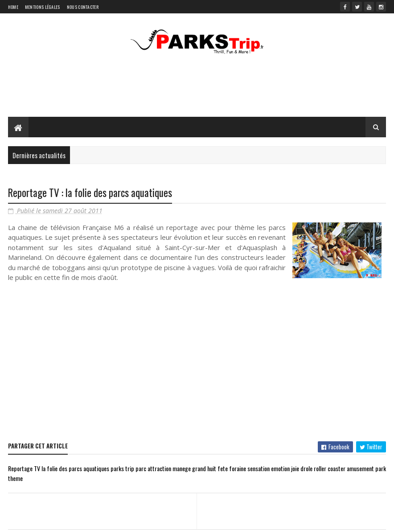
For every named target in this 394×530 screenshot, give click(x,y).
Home (13, 7)
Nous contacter (82, 7)
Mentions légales (42, 7)
